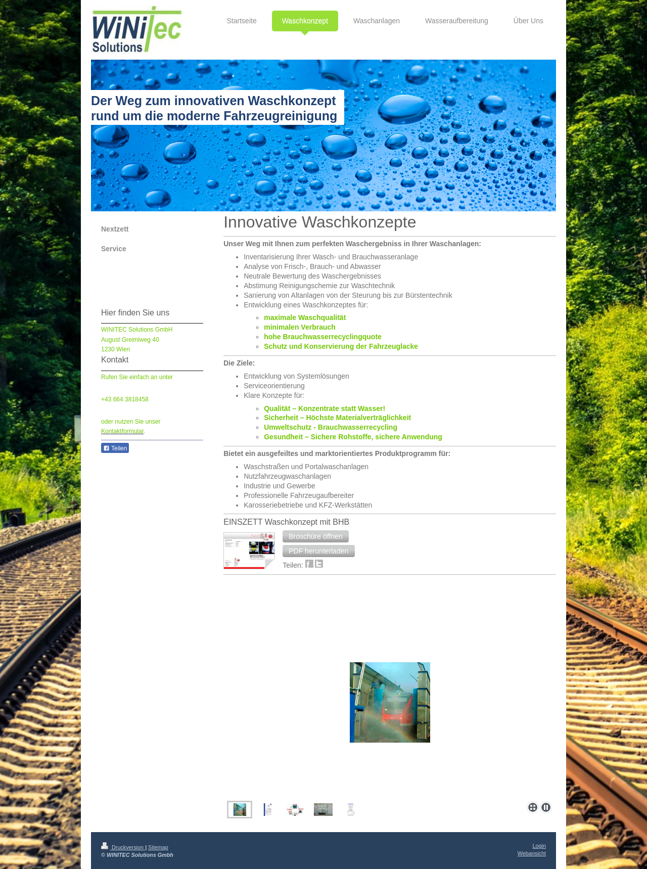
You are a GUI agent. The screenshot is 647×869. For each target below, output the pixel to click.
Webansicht (532, 853)
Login (539, 846)
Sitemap (158, 847)
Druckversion (123, 847)
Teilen (115, 448)
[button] (315, 536)
